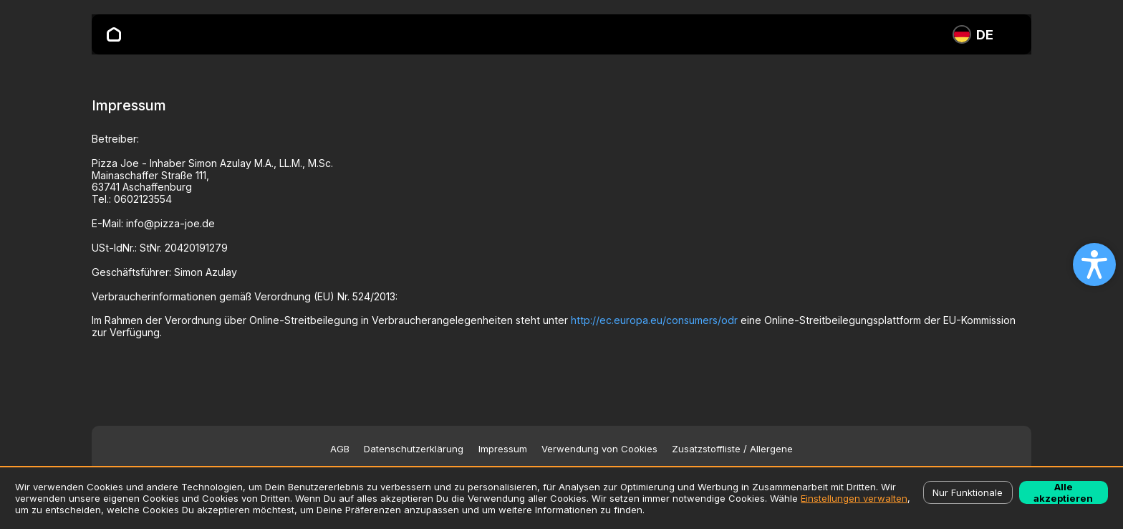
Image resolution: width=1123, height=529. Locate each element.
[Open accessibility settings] (1094, 264)
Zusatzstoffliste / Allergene (732, 449)
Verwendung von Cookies (599, 449)
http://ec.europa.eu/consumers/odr (654, 320)
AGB (340, 449)
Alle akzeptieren (1063, 492)
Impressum (502, 449)
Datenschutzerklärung (413, 449)
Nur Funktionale (967, 492)
